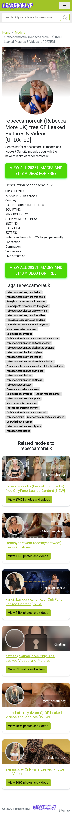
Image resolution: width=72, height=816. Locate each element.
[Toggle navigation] (64, 5)
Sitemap (64, 810)
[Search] (36, 17)
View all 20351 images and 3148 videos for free (36, 170)
